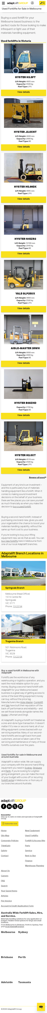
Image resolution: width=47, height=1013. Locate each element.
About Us (5, 871)
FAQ (3, 881)
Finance (28, 861)
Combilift (38, 702)
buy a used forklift (22, 507)
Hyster (4, 715)
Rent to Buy (30, 856)
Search (4, 886)
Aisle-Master (26, 702)
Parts (27, 846)
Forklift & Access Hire (35, 841)
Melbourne (8, 932)
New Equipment (32, 831)
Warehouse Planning (34, 866)
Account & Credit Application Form (17, 906)
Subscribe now (9, 823)
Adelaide (7, 982)
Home (4, 831)
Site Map (5, 836)
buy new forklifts (9, 541)
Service (28, 851)
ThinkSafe (5, 846)
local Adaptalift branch (14, 927)
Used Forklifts (31, 836)
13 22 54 (17, 606)
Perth (8, 771)
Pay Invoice (6, 901)
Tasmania (24, 982)
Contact (5, 856)
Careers (4, 876)
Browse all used (37, 477)
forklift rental (7, 780)
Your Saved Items (9, 891)
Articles (4, 896)
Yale (8, 705)
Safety (4, 851)
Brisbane (37, 768)
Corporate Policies (9, 841)
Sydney (28, 768)
